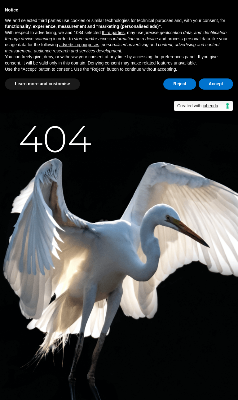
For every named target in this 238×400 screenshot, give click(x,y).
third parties (113, 32)
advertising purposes (79, 44)
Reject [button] (179, 83)
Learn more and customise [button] (42, 83)
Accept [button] (216, 83)
